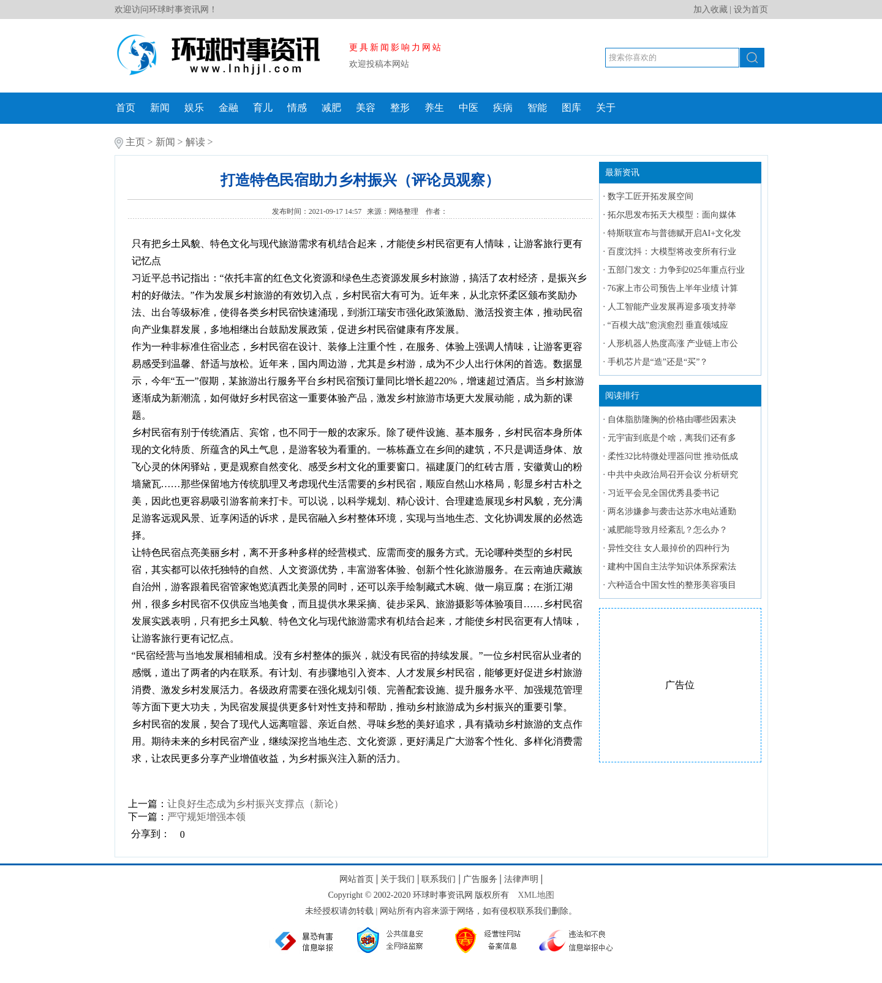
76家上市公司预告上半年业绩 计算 (673, 288)
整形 (400, 107)
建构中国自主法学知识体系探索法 (672, 566)
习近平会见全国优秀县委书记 (663, 493)
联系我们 (438, 879)
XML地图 (536, 895)
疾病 (503, 107)
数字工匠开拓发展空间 (650, 196)
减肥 (331, 107)
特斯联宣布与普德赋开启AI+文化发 (675, 233)
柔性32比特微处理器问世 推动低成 (673, 456)
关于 (606, 107)
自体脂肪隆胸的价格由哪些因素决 (672, 419)
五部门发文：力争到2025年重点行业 (676, 270)
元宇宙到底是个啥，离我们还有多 (672, 437)
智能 (537, 107)
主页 (135, 142)
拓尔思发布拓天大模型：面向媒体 (672, 214)
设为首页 (751, 9)
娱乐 (194, 107)
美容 (365, 107)
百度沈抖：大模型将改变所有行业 (672, 251)
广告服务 (480, 879)
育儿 (263, 107)
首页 (125, 107)
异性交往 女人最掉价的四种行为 (669, 548)
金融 (228, 107)
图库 (571, 107)
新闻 (160, 107)
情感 (297, 107)
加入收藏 (710, 9)
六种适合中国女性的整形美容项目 (672, 585)
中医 (468, 107)
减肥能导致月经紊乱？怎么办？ (668, 529)
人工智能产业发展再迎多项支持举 (672, 306)
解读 (195, 142)
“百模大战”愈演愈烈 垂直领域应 (668, 325)
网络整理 (404, 211)
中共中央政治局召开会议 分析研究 (673, 474)
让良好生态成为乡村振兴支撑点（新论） (255, 804)
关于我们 (397, 879)
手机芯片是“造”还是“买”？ (658, 361)
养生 (434, 107)
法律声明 (521, 879)
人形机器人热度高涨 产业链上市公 (673, 343)
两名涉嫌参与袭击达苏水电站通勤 (672, 511)
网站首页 (356, 879)
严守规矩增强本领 (206, 816)
